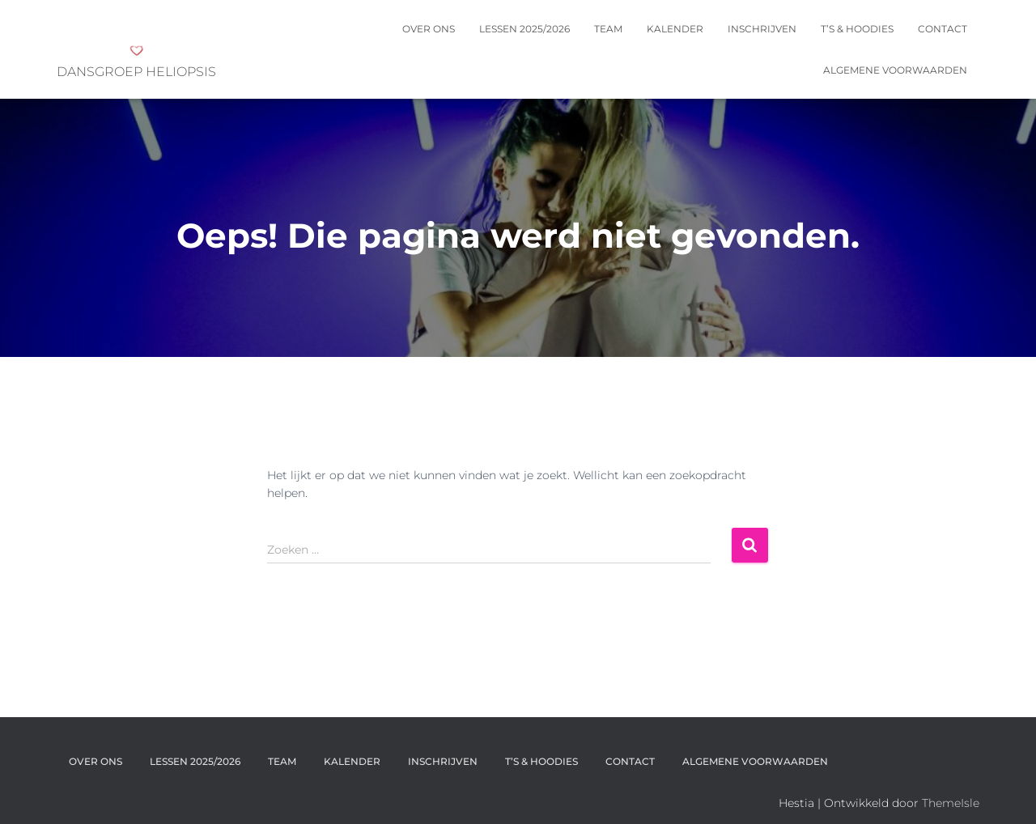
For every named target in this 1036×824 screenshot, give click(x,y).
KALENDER (675, 29)
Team (608, 29)
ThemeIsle (950, 803)
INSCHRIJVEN (762, 29)
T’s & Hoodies (857, 29)
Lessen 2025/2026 (524, 29)
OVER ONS (428, 29)
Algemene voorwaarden (895, 70)
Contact (942, 29)
